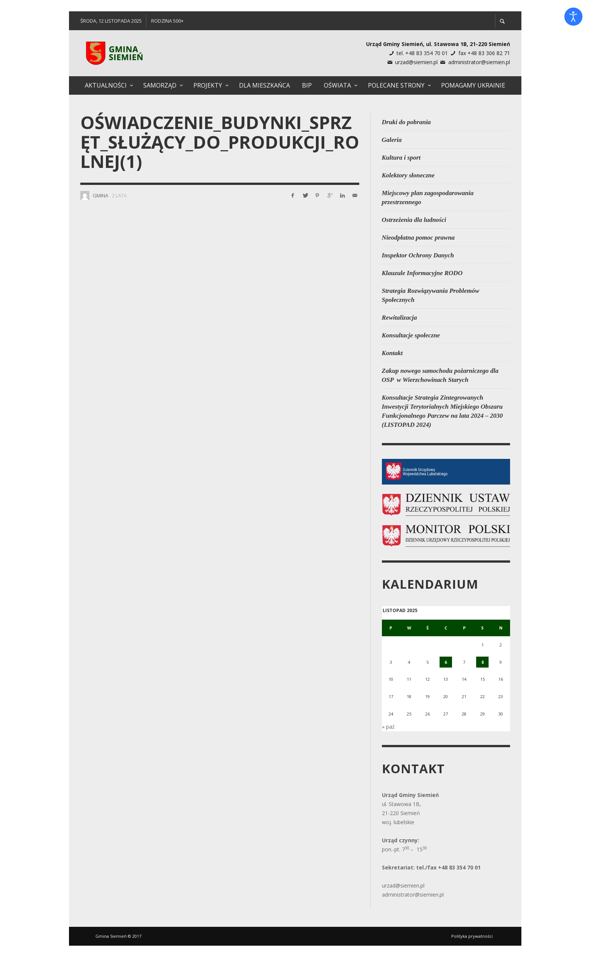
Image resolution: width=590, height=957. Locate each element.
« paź (388, 726)
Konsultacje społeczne (411, 335)
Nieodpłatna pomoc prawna (418, 237)
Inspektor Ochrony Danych (418, 255)
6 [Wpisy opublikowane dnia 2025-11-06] (445, 662)
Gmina (100, 195)
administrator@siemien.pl (479, 62)
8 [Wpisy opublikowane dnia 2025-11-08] (482, 662)
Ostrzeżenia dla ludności (414, 219)
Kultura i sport (401, 157)
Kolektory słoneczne (408, 175)
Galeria (392, 139)
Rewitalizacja (399, 317)
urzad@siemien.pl (416, 62)
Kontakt (392, 353)
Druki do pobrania (406, 122)
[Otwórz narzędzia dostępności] (573, 17)
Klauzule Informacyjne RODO (422, 273)
